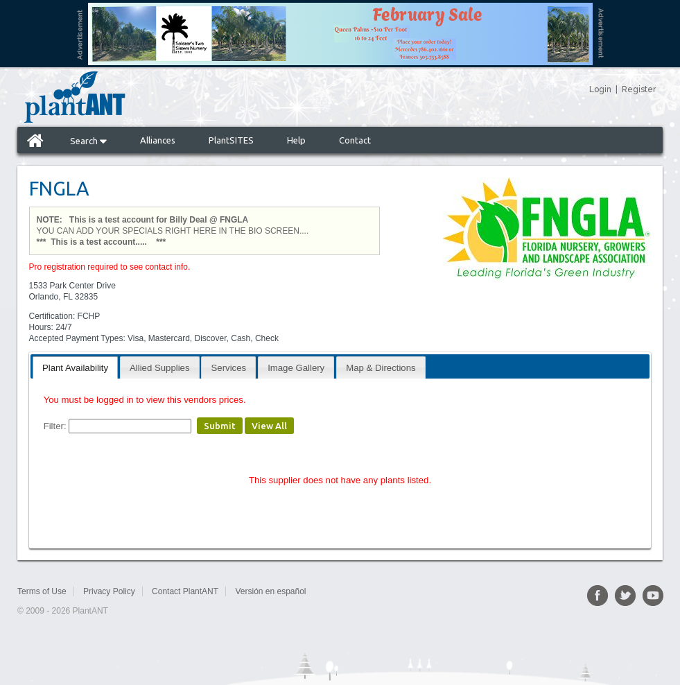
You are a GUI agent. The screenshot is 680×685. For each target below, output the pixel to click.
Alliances (157, 140)
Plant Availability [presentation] (75, 368)
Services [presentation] (229, 368)
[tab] (75, 367)
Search (88, 141)
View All (269, 426)
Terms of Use (42, 591)
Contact (355, 140)
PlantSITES (231, 140)
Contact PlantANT (185, 591)
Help (296, 140)
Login (600, 89)
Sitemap (337, 591)
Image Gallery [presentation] (296, 368)
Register (639, 89)
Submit (220, 426)
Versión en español (270, 591)
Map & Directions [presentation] (380, 368)
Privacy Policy (109, 591)
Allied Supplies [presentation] (160, 368)
